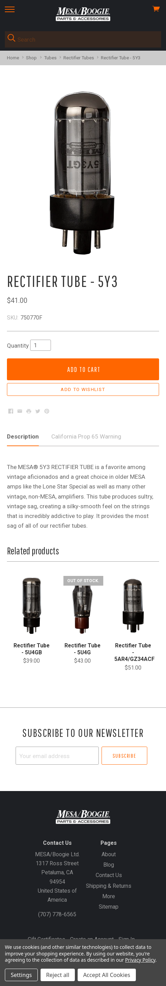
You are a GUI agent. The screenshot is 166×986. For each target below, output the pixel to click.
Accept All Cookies (106, 975)
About (109, 854)
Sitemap (109, 906)
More (108, 896)
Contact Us (109, 875)
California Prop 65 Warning (86, 436)
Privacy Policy (140, 960)
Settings (21, 975)
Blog (108, 864)
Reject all (57, 975)
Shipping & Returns (108, 886)
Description (23, 436)
